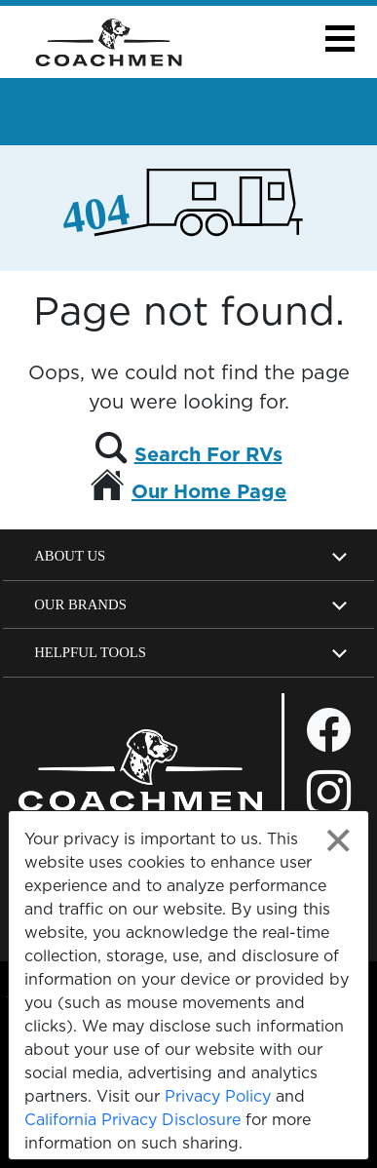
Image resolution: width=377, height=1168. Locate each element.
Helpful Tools (90, 652)
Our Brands (80, 604)
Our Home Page (209, 491)
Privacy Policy (218, 1096)
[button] (339, 38)
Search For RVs (208, 454)
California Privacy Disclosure (132, 1119)
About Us (69, 556)
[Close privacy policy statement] (338, 841)
